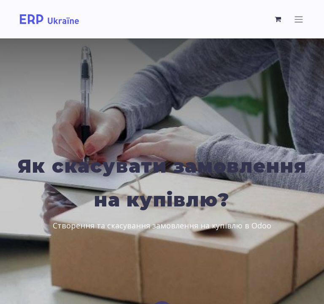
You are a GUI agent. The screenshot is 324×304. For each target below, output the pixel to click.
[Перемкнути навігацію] (299, 19)
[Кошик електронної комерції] (278, 19)
